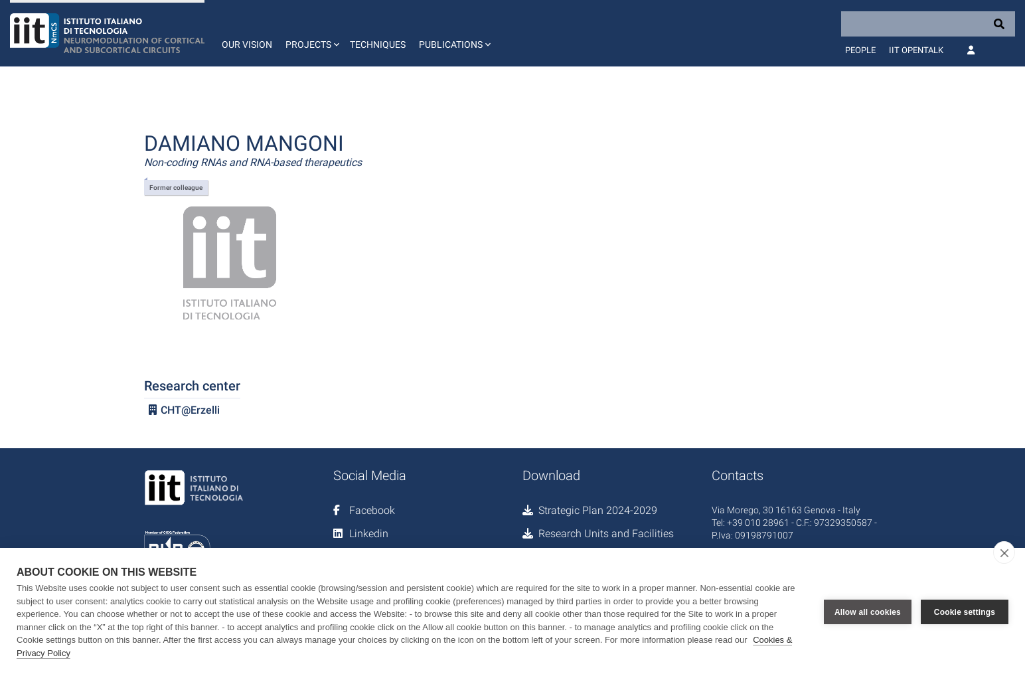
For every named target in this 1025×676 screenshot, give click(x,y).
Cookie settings (964, 612)
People (860, 50)
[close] (1004, 552)
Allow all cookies (867, 612)
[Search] (928, 24)
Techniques (378, 44)
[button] (311, 33)
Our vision (247, 44)
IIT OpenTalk (916, 50)
